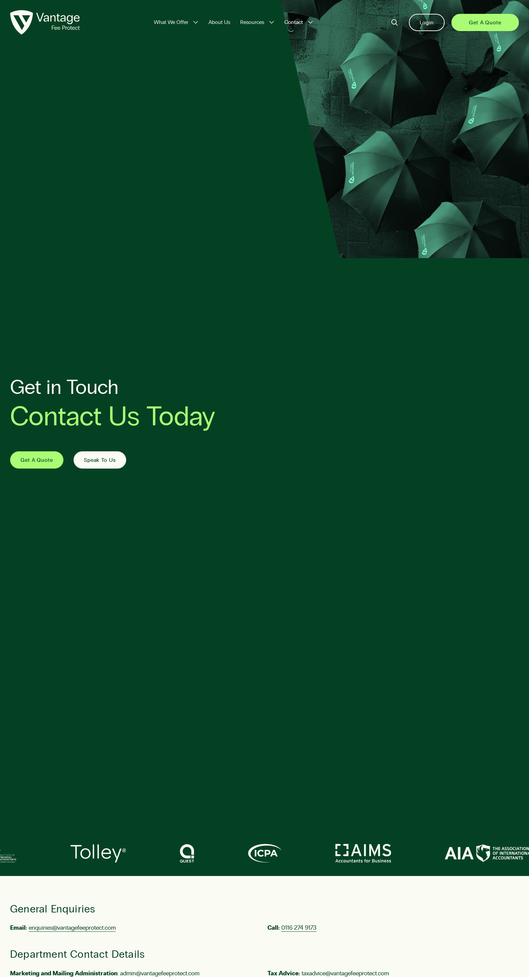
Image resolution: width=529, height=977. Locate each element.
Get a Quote (485, 22)
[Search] (394, 22)
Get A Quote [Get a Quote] (37, 460)
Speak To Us (100, 460)
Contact (293, 22)
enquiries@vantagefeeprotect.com (72, 928)
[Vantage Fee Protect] (45, 22)
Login (427, 22)
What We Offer (171, 22)
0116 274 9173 (298, 928)
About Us (219, 22)
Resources (252, 22)
